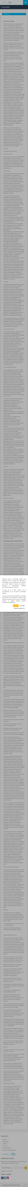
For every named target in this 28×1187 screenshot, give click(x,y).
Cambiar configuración (19, 608)
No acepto (22, 605)
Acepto (15, 605)
